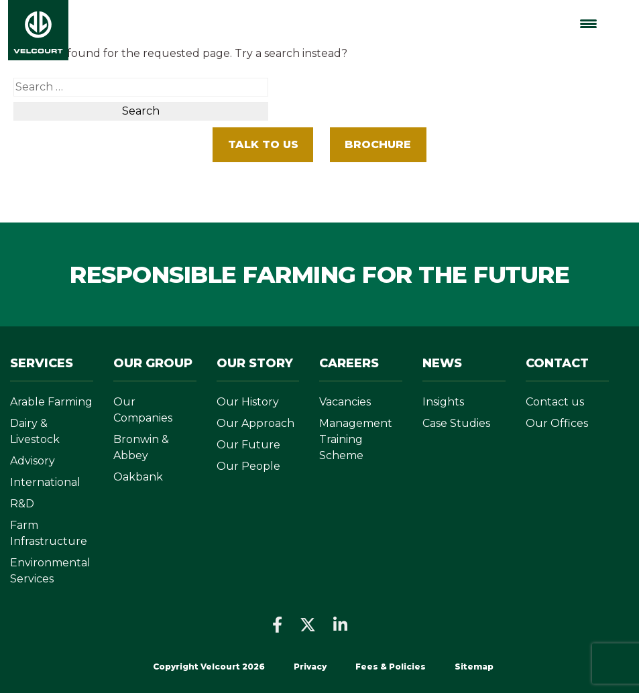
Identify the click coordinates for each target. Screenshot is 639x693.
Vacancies (345, 401)
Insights (443, 401)
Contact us (555, 401)
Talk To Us (263, 144)
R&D (22, 503)
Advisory (32, 460)
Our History (248, 401)
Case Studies (456, 423)
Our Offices (557, 423)
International (45, 482)
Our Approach (255, 423)
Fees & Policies (391, 667)
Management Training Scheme (355, 439)
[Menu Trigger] (588, 23)
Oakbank (138, 476)
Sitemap (474, 667)
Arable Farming (51, 401)
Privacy (310, 667)
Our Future (248, 444)
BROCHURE (378, 144)
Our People (248, 466)
